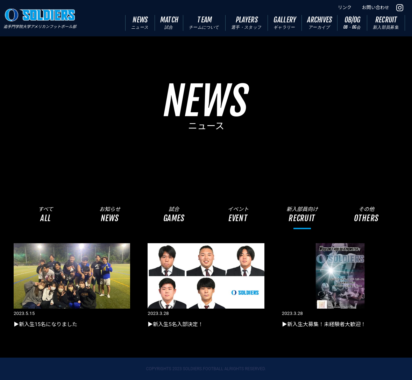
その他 (366, 214)
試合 (174, 214)
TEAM (204, 22)
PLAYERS (246, 22)
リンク (344, 7)
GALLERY (285, 22)
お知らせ (110, 214)
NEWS (140, 22)
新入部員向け (302, 214)
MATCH (169, 22)
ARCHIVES (319, 22)
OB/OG (352, 22)
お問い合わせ (375, 7)
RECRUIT (386, 22)
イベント (238, 214)
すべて (46, 214)
